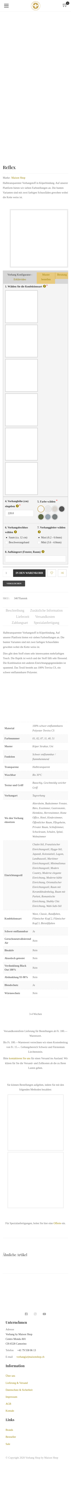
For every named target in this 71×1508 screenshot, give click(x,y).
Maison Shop (18, 176)
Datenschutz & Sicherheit (19, 1388)
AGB (8, 1402)
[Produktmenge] (7, 571)
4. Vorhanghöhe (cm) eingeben (16, 502)
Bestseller (11, 1435)
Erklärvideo (20, 278)
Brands (9, 1428)
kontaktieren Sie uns (20, 1056)
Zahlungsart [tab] (20, 621)
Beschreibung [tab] (15, 609)
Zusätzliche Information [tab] (46, 609)
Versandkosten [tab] (45, 615)
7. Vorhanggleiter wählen (51, 528)
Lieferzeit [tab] (22, 615)
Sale (8, 1442)
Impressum (11, 1395)
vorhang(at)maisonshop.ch (30, 1355)
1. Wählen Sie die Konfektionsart (25, 284)
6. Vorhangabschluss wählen (16, 528)
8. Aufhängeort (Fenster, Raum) (24, 550)
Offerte (57, 1221)
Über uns (10, 1374)
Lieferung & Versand (17, 1381)
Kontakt (10, 1409)
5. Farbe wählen (46, 500)
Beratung (62, 273)
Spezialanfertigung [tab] (46, 621)
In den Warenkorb (29, 571)
